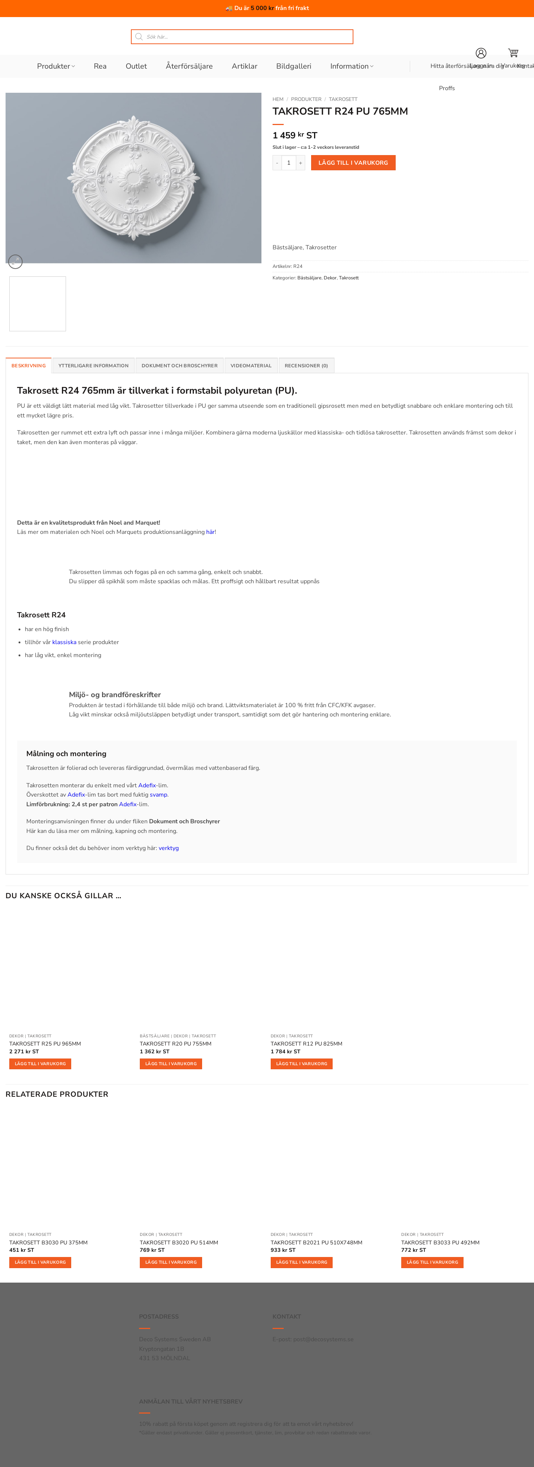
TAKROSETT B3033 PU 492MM (440, 1242)
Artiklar (244, 66)
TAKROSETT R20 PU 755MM (175, 1043)
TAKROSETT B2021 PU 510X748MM (316, 1242)
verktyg (169, 848)
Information (351, 66)
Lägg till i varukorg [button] (40, 1064)
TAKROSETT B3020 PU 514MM (179, 1242)
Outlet (136, 66)
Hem (278, 99)
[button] (513, 58)
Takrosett (343, 99)
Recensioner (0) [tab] (307, 365)
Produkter (56, 66)
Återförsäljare (189, 66)
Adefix (147, 785)
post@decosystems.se (323, 1339)
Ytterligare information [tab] (94, 365)
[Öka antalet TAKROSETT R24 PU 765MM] (300, 162)
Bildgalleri (294, 66)
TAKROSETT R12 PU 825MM (306, 1043)
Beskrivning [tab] (28, 365)
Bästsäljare (309, 278)
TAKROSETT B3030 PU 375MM (48, 1242)
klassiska (64, 642)
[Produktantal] (288, 162)
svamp (158, 795)
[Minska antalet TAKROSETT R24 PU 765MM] (277, 162)
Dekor (330, 278)
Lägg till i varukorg (353, 163)
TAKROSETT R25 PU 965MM (45, 1043)
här (210, 532)
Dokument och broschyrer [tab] (180, 365)
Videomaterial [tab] (251, 365)
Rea (100, 66)
